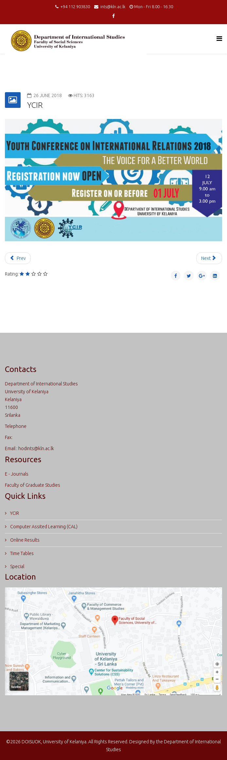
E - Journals (16, 474)
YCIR (14, 513)
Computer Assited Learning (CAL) (43, 526)
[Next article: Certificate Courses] (209, 258)
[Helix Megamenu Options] (219, 38)
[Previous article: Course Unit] (18, 258)
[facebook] (113, 16)
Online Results (24, 540)
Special (16, 566)
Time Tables (21, 553)
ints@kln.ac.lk (112, 6)
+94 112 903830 (75, 6)
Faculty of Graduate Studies (32, 485)
